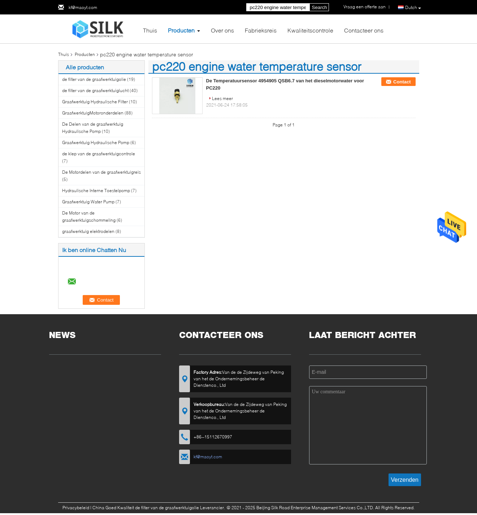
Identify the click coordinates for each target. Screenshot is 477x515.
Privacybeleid (75, 507)
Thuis (150, 30)
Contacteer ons (363, 30)
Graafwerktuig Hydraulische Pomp (95, 142)
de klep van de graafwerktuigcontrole (98, 153)
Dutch (413, 7)
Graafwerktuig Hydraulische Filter (95, 101)
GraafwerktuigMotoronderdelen (92, 113)
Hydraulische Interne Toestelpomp (96, 190)
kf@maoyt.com (83, 7)
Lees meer (222, 98)
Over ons (222, 30)
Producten (181, 30)
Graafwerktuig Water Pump (88, 201)
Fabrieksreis (261, 30)
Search (319, 7)
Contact (402, 82)
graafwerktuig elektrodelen (88, 231)
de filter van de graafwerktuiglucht (95, 90)
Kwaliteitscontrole (310, 30)
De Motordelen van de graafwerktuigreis (101, 172)
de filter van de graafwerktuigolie (94, 79)
